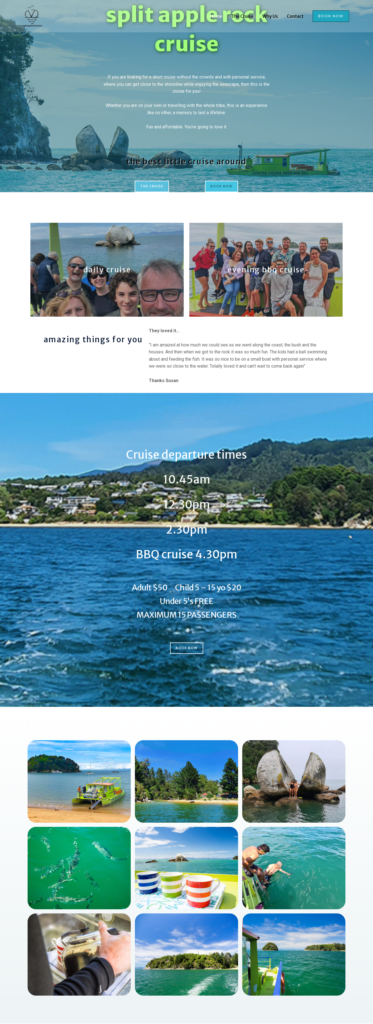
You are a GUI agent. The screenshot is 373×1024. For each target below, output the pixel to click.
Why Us (270, 17)
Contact (295, 17)
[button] (331, 17)
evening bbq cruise (266, 270)
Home (216, 17)
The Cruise (242, 17)
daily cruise (107, 270)
